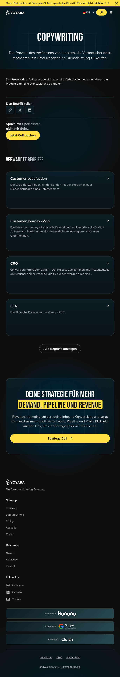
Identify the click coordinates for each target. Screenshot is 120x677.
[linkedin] (30, 110)
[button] (88, 12)
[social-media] (20, 110)
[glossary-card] (60, 190)
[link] (10, 110)
